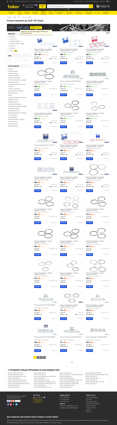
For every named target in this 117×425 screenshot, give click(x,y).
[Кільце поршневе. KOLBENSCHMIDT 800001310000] (45, 329)
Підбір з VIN (42, 6)
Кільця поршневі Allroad (67, 378)
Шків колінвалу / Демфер (15, 91)
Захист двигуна (12, 121)
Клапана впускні (13, 71)
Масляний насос (13, 93)
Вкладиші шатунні (13, 102)
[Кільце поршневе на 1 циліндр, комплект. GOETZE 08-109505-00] (71, 265)
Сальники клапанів (13, 75)
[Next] (44, 357)
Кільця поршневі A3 (40, 373)
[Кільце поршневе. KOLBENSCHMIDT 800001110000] (97, 329)
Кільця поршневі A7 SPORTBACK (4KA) (71, 374)
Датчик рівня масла (14, 110)
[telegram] (16, 404)
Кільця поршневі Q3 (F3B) (93, 373)
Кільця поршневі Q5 (91, 376)
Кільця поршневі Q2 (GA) (67, 385)
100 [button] (26, 27)
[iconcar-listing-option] (109, 33)
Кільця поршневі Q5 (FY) (92, 378)
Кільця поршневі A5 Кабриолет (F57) (45, 383)
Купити (63, 62)
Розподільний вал (13, 82)
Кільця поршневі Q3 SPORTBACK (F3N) (96, 374)
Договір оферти (91, 405)
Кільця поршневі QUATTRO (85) (94, 382)
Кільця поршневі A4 (40, 374)
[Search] (91, 6)
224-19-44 (28, 5)
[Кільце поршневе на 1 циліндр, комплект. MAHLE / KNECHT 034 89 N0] (97, 169)
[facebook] (8, 404)
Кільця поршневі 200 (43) (15, 374)
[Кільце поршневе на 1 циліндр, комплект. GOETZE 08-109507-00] (45, 201)
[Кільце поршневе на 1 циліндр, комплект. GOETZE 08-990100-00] (71, 233)
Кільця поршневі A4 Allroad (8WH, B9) (45, 376)
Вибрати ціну (38, 62)
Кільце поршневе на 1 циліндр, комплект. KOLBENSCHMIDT (95, 82)
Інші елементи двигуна (15, 104)
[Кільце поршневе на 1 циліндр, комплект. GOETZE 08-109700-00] (97, 233)
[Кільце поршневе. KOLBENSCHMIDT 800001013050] (71, 329)
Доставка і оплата (79, 1)
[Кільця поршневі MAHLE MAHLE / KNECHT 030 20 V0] (45, 137)
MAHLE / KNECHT (16, 44)
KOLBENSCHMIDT (16, 41)
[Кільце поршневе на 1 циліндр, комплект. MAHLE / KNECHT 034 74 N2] (71, 169)
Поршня (10, 69)
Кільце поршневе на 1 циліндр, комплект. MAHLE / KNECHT (43, 50)
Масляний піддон (13, 126)
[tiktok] (13, 404)
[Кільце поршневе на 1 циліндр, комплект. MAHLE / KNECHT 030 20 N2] (45, 42)
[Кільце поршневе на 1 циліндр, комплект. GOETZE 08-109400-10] (45, 74)
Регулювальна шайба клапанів (17, 106)
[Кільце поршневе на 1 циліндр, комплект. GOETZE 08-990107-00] (45, 233)
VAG (13, 51)
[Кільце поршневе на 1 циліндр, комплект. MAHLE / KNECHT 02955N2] (97, 42)
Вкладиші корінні (13, 99)
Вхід (108, 1)
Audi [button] (20, 27)
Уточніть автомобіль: (11, 27)
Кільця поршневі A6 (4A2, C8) (42, 387)
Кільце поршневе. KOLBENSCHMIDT (70, 81)
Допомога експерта (29, 7)
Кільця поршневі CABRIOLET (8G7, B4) (71, 380)
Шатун (10, 95)
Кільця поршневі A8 (65, 376)
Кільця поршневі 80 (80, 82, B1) (17, 380)
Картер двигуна (12, 124)
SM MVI (12, 48)
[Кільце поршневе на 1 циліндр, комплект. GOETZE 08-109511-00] (97, 106)
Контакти (102, 1)
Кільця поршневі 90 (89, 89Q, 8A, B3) (18, 383)
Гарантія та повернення (91, 1)
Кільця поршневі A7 (65, 373)
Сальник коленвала (14, 88)
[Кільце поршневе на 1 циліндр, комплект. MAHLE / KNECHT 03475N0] (71, 297)
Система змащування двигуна (17, 97)
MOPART (12, 46)
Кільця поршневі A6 (40, 385)
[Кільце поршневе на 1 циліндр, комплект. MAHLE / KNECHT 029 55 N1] (98, 137)
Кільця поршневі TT (91, 383)
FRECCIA (13, 36)
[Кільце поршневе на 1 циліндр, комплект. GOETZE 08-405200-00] (71, 106)
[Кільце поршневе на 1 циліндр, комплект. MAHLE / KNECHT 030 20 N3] (45, 169)
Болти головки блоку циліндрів (17, 80)
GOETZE (12, 39)
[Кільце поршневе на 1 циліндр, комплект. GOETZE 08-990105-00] (45, 265)
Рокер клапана (12, 115)
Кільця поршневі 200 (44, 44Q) (17, 376)
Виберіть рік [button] (36, 27)
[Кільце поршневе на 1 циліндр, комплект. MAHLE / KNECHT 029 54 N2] (45, 106)
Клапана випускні (13, 73)
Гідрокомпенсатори (14, 78)
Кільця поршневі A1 (14, 385)
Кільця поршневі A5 (40, 378)
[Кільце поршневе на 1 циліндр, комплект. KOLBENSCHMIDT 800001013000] (97, 297)
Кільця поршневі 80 (14, 378)
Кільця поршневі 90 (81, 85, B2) (17, 382)
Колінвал (10, 86)
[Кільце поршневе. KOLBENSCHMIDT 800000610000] (45, 297)
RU (11, 1)
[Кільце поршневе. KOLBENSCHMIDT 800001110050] (71, 74)
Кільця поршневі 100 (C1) (15, 373)
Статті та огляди (91, 407)
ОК (25, 60)
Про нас (88, 411)
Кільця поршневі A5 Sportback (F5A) (44, 382)
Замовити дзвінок (38, 399)
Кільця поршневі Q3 (65, 387)
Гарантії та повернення (92, 403)
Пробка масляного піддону (16, 119)
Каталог (88, 409)
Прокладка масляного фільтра (17, 113)
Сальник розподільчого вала (16, 84)
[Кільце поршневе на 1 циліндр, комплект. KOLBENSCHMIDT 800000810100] (97, 74)
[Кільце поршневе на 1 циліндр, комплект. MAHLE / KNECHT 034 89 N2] (72, 42)
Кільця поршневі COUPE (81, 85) (69, 382)
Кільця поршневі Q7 (91, 380)
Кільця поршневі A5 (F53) (41, 380)
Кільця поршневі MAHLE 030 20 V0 (44, 145)
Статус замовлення (92, 397)
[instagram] (11, 404)
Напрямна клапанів (13, 108)
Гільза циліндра (12, 117)
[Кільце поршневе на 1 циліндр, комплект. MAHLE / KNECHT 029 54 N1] (71, 137)
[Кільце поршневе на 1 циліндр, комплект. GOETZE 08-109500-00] (97, 201)
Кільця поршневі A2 (14, 387)
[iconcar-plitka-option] (107, 33)
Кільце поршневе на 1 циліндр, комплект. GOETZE (43, 82)
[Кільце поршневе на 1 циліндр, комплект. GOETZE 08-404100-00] (71, 201)
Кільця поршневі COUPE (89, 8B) (69, 383)
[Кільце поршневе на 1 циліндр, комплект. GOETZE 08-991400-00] (97, 265)
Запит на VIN (38, 402)
